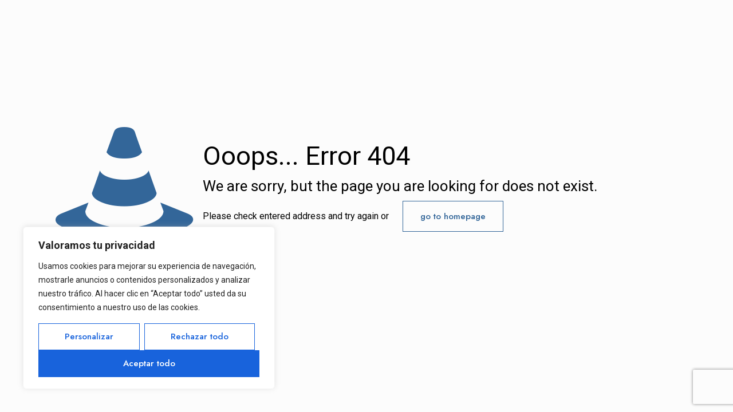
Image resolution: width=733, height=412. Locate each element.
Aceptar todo (149, 363)
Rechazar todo (199, 336)
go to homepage (453, 216)
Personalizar (89, 336)
